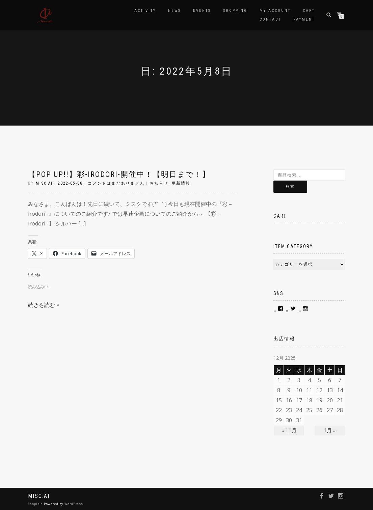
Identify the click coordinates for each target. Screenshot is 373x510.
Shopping (235, 10)
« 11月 (289, 430)
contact (270, 19)
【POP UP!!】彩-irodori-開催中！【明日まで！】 (119, 174)
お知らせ (159, 183)
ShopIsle (36, 504)
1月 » (329, 430)
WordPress (73, 504)
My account (275, 10)
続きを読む (41, 304)
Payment (304, 19)
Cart (309, 10)
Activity (145, 10)
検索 (290, 186)
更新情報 (180, 183)
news (174, 10)
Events (202, 10)
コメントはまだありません (116, 183)
